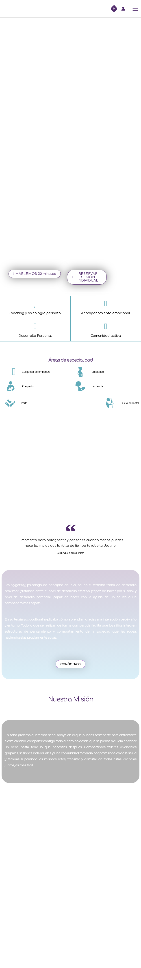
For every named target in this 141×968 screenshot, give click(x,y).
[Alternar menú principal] (135, 9)
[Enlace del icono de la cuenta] (123, 9)
